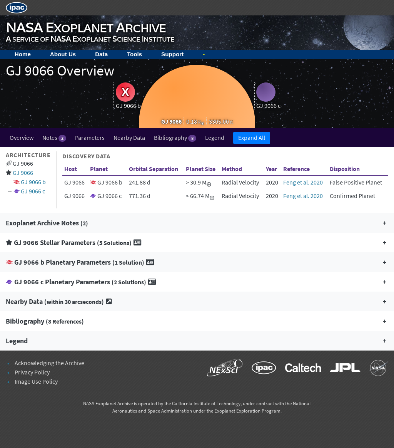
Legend (214, 137)
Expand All (251, 137)
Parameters (90, 137)
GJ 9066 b (33, 182)
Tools (134, 54)
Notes (54, 138)
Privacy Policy (32, 372)
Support (172, 54)
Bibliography (175, 138)
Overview (21, 137)
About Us (63, 54)
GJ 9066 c (33, 191)
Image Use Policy (36, 381)
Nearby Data (129, 137)
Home (23, 54)
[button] (197, 223)
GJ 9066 (23, 172)
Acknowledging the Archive (49, 363)
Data (101, 54)
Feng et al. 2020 (303, 182)
